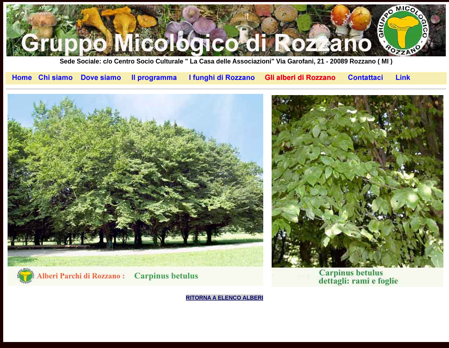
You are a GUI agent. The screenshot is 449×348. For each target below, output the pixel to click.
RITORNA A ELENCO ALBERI (224, 297)
